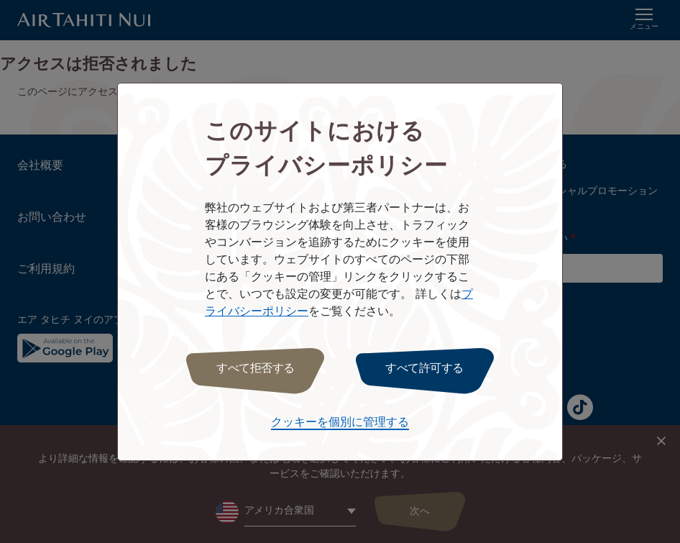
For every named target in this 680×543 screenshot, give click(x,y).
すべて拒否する (255, 368)
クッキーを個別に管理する (340, 422)
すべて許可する (424, 368)
